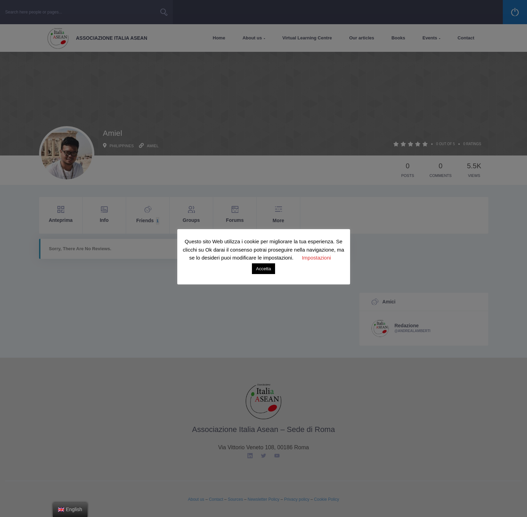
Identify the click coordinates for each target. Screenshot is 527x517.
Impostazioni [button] (316, 258)
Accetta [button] (263, 268)
